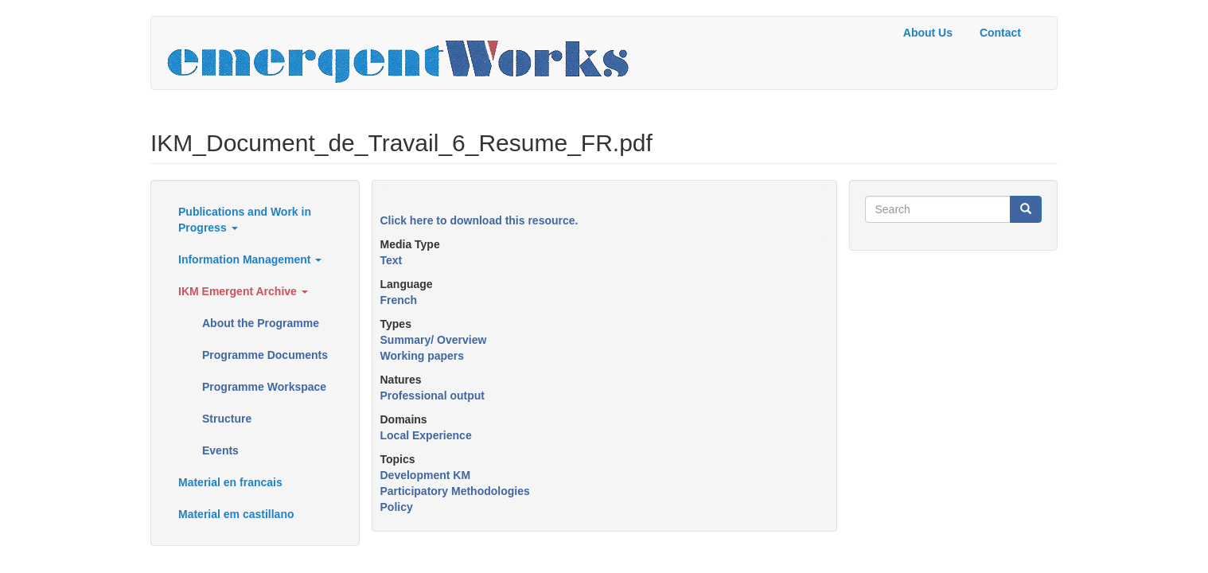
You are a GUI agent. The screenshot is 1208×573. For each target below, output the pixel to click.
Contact (1000, 32)
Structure (226, 418)
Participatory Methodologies (455, 491)
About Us (928, 32)
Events (220, 450)
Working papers (422, 355)
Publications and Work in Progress (244, 219)
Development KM (425, 475)
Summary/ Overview (433, 339)
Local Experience (426, 435)
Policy (396, 507)
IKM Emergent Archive (243, 291)
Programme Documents (265, 355)
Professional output (432, 395)
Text (391, 260)
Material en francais (230, 482)
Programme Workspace (264, 386)
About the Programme (260, 323)
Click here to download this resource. (479, 220)
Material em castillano (236, 514)
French (399, 300)
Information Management (249, 259)
